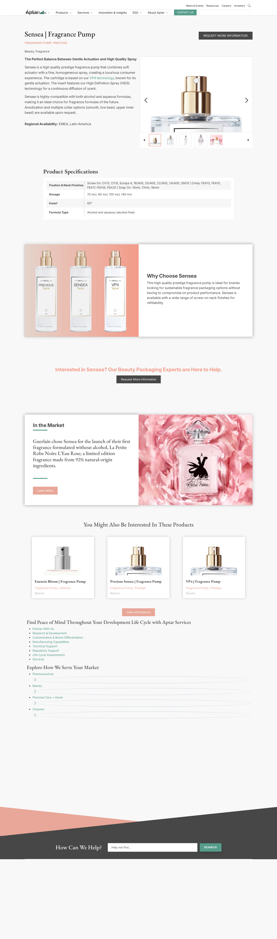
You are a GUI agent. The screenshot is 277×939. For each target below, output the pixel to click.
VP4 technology (102, 82)
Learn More (45, 495)
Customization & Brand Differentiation (58, 642)
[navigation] (146, 105)
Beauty (141, 694)
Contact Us (222, 14)
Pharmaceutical (141, 682)
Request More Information (225, 40)
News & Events (194, 5)
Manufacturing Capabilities (51, 646)
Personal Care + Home (141, 706)
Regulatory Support (46, 655)
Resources (212, 5)
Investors (239, 5)
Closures (141, 717)
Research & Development (50, 637)
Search (210, 851)
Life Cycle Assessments (49, 659)
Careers (226, 5)
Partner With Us (43, 633)
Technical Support (45, 650)
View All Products (138, 616)
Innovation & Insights (149, 15)
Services (38, 664)
